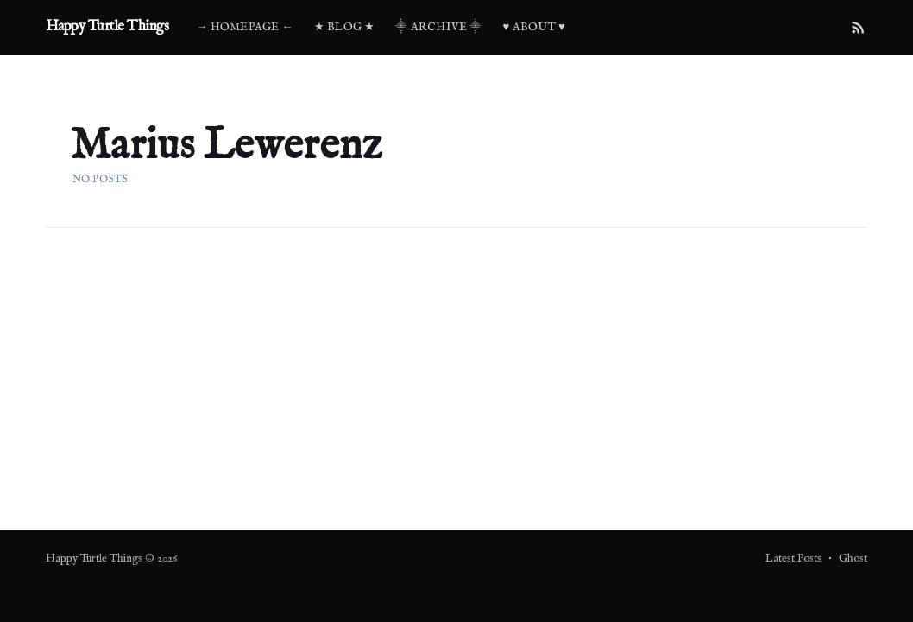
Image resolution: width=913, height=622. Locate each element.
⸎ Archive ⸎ (438, 27)
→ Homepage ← (244, 27)
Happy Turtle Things (107, 26)
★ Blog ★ (344, 27)
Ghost (853, 558)
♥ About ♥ (534, 27)
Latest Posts (793, 558)
